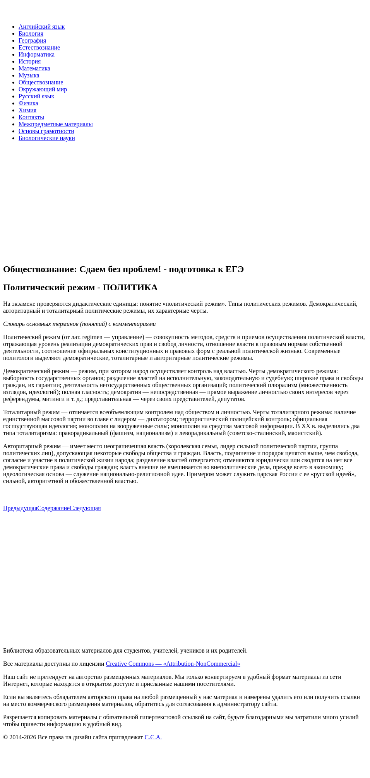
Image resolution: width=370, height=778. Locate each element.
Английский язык (42, 26)
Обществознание (41, 82)
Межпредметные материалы (56, 124)
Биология (31, 33)
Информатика (37, 54)
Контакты (31, 117)
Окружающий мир (43, 89)
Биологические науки (47, 138)
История (30, 61)
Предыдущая (20, 508)
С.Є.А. (153, 737)
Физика (28, 103)
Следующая (85, 508)
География (32, 40)
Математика (34, 68)
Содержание (53, 508)
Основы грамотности (46, 131)
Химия (27, 110)
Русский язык (36, 96)
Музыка (29, 75)
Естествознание (39, 47)
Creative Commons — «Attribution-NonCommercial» (173, 663)
